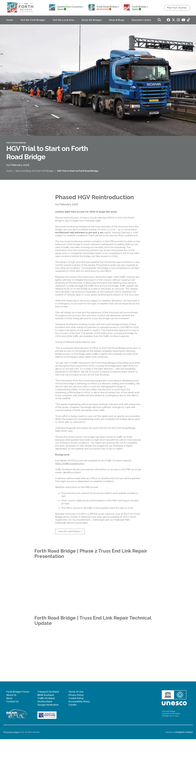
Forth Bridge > (140, 6)
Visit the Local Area (63, 20)
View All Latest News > (70, 545)
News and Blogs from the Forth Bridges (35, 175)
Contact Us (12, 721)
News (9, 718)
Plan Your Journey (177, 7)
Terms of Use (75, 711)
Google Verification (48, 724)
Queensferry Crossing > (70, 6)
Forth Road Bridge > (108, 6)
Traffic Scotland (46, 718)
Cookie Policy (76, 718)
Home (9, 20)
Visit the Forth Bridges (32, 20)
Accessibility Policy (79, 721)
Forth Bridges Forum (17, 711)
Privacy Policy (76, 715)
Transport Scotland (48, 711)
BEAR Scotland (45, 715)
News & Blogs (116, 20)
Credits (72, 724)
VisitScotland (44, 721)
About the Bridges (92, 20)
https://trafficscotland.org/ (69, 477)
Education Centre (141, 20)
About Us (11, 715)
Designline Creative (184, 752)
